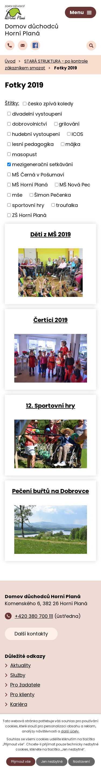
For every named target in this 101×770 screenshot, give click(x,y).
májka (72, 144)
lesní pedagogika (33, 144)
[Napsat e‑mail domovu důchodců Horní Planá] (22, 45)
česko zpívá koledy (50, 103)
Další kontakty (31, 633)
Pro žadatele (25, 684)
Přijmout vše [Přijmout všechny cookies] (20, 761)
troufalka (67, 205)
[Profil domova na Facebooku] (35, 45)
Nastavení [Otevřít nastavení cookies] (81, 761)
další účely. (70, 731)
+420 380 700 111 (34, 616)
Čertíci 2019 (50, 320)
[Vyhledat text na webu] (91, 46)
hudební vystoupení (36, 133)
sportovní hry (28, 205)
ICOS (77, 133)
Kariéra (18, 704)
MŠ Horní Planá (30, 184)
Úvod (10, 61)
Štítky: (12, 103)
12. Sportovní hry (50, 405)
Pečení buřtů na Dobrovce (50, 491)
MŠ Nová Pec (75, 184)
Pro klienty (22, 694)
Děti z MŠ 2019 (50, 234)
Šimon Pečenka (52, 195)
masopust (24, 154)
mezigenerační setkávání (42, 164)
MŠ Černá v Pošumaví (38, 174)
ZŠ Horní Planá (29, 215)
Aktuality (20, 665)
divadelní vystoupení (37, 113)
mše (17, 195)
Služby (17, 675)
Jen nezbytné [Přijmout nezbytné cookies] (51, 761)
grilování (69, 123)
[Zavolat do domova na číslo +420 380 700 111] (10, 45)
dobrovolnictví (29, 123)
